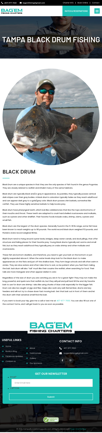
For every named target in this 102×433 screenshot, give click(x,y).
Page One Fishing (78, 430)
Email (13, 377)
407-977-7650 (63, 301)
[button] (97, 11)
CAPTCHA (14, 389)
